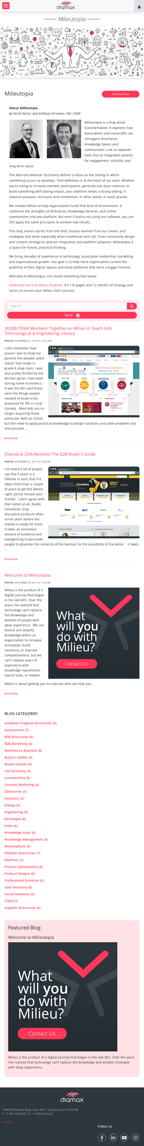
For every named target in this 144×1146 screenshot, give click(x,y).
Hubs (11, 825)
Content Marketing (22, 784)
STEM (11, 901)
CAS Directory (18, 771)
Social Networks (19, 894)
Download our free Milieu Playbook (35, 285)
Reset (72, 315)
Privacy (7, 1122)
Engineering (16, 812)
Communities (17, 778)
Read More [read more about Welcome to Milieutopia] (11, 693)
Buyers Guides (18, 764)
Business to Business (23, 750)
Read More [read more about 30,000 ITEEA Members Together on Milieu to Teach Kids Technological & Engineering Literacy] (11, 438)
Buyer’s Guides (18, 757)
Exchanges (15, 819)
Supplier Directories (22, 908)
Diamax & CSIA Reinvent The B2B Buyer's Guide (50, 454)
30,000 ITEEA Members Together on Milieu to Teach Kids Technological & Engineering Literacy (58, 331)
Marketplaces (17, 846)
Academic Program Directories (31, 723)
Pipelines (14, 860)
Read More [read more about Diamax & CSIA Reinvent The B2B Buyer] (11, 559)
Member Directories (22, 853)
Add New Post (120, 94)
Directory (14, 798)
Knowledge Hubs (20, 832)
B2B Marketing (18, 743)
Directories (15, 791)
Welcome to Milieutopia (27, 575)
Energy (12, 805)
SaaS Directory (18, 887)
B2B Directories (19, 737)
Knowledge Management (26, 839)
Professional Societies (24, 880)
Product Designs (20, 873)
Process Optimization (24, 867)
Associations (17, 730)
